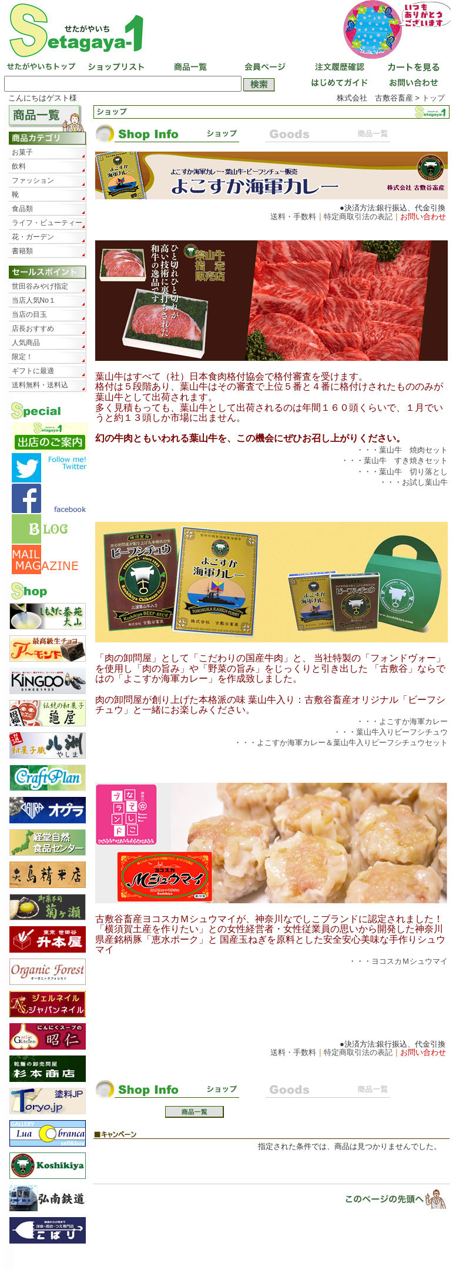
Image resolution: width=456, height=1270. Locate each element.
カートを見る (411, 67)
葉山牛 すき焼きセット (406, 460)
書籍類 (22, 251)
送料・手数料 (293, 216)
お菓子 (22, 152)
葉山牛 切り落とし (413, 471)
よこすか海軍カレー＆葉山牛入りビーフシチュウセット (352, 742)
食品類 (22, 209)
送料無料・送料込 (40, 385)
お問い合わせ (411, 84)
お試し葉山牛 (425, 482)
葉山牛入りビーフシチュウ (402, 732)
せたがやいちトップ (41, 67)
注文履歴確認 (337, 67)
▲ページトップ (388, 1198)
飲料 (19, 166)
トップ (433, 97)
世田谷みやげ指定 (40, 286)
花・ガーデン (33, 237)
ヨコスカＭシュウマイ (409, 961)
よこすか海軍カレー (413, 721)
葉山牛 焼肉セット (413, 449)
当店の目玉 (29, 314)
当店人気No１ (34, 300)
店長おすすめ (33, 328)
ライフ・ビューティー (47, 223)
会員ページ (263, 67)
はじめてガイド (337, 84)
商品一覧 (189, 67)
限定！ (22, 357)
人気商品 (26, 343)
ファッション (33, 180)
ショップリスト (115, 67)
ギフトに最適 (33, 371)
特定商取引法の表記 (358, 216)
